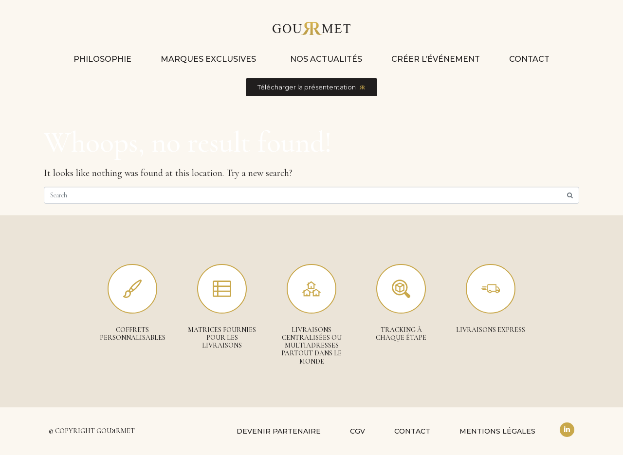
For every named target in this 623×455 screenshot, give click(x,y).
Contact (529, 59)
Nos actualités (326, 59)
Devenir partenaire (279, 431)
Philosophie (102, 59)
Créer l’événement (435, 59)
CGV (357, 431)
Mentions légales (497, 431)
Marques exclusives (208, 59)
